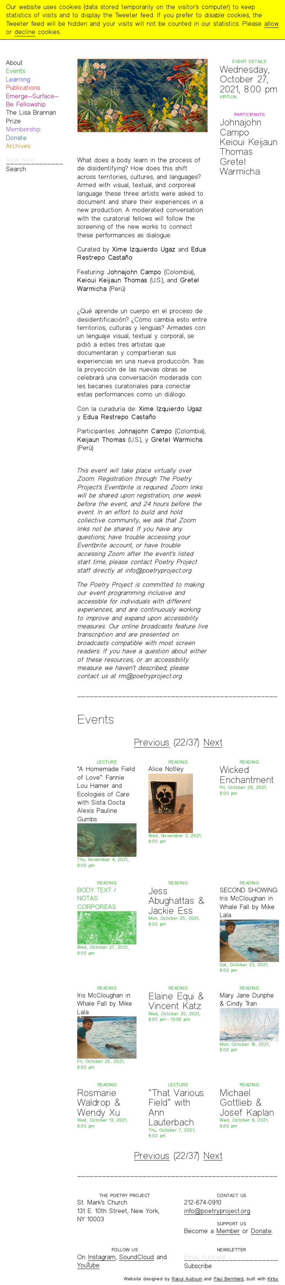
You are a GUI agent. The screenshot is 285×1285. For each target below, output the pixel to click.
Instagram (101, 1257)
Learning (18, 79)
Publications (23, 87)
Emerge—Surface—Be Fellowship (32, 100)
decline (24, 32)
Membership (23, 129)
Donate (16, 138)
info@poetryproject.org (217, 1211)
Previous (152, 742)
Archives (18, 146)
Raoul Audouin (187, 1278)
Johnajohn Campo (241, 127)
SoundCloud (136, 1257)
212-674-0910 (203, 1202)
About (14, 63)
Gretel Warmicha (240, 166)
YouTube (88, 1265)
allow (271, 24)
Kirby (273, 1278)
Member (228, 1231)
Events (15, 71)
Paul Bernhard (229, 1278)
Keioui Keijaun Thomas (248, 146)
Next (212, 742)
